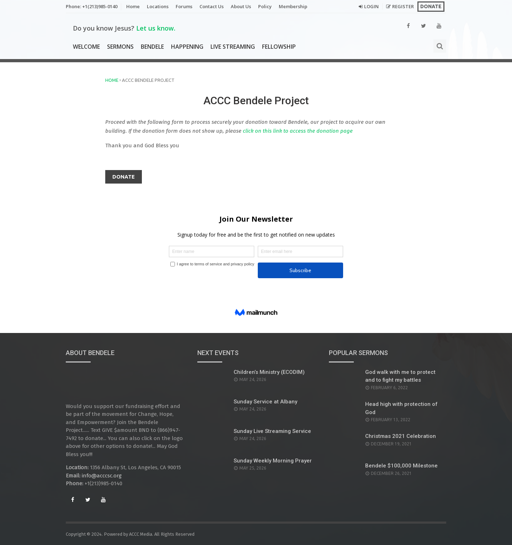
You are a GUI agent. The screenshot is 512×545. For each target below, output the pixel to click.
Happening (187, 47)
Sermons (120, 47)
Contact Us (211, 6)
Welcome (86, 47)
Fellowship (279, 47)
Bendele (152, 47)
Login (371, 6)
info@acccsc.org (102, 475)
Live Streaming (232, 47)
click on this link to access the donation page (297, 131)
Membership (293, 6)
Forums (184, 6)
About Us (241, 6)
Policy (265, 6)
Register (403, 6)
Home (133, 6)
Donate (431, 6)
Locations (158, 6)
